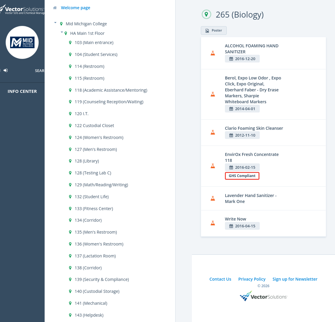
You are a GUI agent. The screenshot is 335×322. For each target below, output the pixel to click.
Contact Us (220, 279)
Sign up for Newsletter (295, 279)
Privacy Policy (252, 279)
